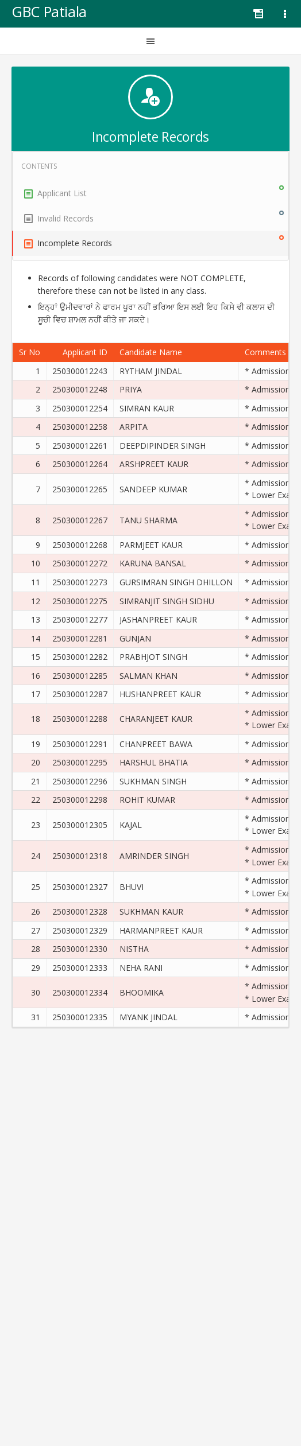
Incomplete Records (154, 241)
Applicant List (154, 192)
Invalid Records (154, 217)
